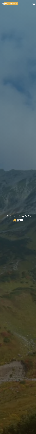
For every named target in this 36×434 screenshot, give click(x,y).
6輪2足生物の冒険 (9, 3)
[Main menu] (33, 4)
